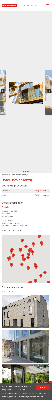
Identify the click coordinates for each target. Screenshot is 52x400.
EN (32, 5)
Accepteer (43, 387)
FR (28, 5)
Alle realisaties (8, 291)
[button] (22, 241)
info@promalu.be (13, 223)
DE (36, 5)
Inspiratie (5, 175)
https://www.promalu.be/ (17, 225)
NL (25, 5)
